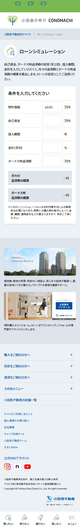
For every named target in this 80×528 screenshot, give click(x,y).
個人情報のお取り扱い (18, 420)
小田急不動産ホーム (17, 440)
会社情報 (11, 427)
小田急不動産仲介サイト (17, 34)
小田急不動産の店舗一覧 (20, 400)
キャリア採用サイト (14, 434)
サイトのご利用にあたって (18, 414)
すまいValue (12, 447)
